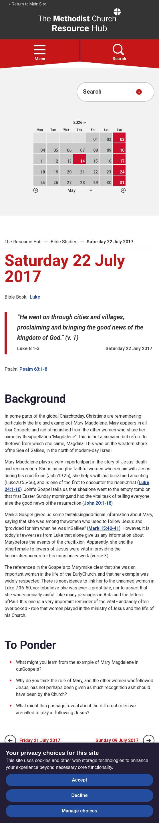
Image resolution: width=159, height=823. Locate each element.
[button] (39, 49)
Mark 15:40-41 (103, 528)
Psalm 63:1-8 (33, 369)
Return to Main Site (27, 4)
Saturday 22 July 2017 (110, 241)
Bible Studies (64, 241)
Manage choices (79, 810)
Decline (79, 795)
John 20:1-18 (97, 503)
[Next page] (148, 740)
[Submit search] (139, 92)
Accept (79, 779)
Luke (35, 297)
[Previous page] (10, 740)
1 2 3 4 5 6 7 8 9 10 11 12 (79, 190)
